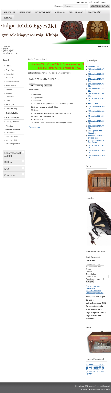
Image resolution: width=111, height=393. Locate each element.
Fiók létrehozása (93, 286)
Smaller (103, 2)
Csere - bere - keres (12, 136)
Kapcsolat (9, 12)
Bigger (88, 2)
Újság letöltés (34, 127)
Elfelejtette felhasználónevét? (93, 289)
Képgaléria (9, 93)
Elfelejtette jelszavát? (94, 293)
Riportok (9, 126)
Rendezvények (43, 12)
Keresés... (58, 6)
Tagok (8, 100)
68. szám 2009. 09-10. (95, 365)
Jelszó (88, 269)
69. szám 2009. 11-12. (95, 371)
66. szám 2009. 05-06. (95, 367)
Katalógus (25, 12)
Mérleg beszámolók (12, 81)
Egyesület (10, 70)
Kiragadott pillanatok (13, 144)
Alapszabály (94, 12)
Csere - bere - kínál (11, 140)
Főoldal (9, 66)
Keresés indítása (100, 6)
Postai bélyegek (12, 117)
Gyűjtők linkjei (12, 113)
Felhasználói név (93, 264)
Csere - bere (10, 132)
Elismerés (9, 89)
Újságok (89, 373)
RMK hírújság (76, 12)
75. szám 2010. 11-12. (95, 369)
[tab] (23, 151)
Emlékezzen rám (93, 279)
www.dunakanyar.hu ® (100, 389)
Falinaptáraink (10, 96)
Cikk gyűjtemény (12, 122)
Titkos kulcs (91, 274)
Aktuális (60, 12)
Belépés (8, 18)
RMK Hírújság (11, 109)
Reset (95, 2)
